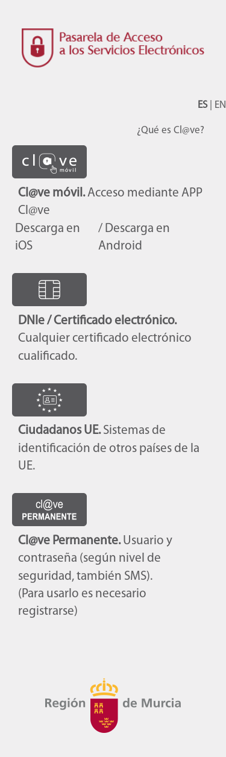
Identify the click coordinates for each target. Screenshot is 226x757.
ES (202, 105)
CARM (113, 706)
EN (220, 105)
